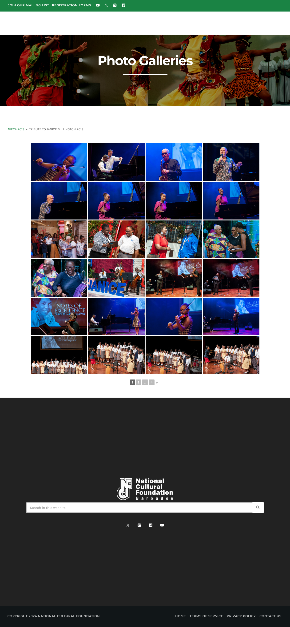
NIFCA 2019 (16, 129)
